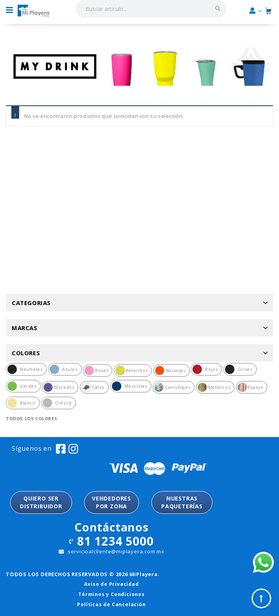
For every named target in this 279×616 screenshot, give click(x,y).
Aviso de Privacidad (111, 584)
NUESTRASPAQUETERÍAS (182, 502)
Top (261, 598)
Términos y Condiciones (111, 594)
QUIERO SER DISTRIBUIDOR (41, 502)
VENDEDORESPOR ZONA (111, 502)
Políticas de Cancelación (111, 604)
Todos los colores (31, 418)
